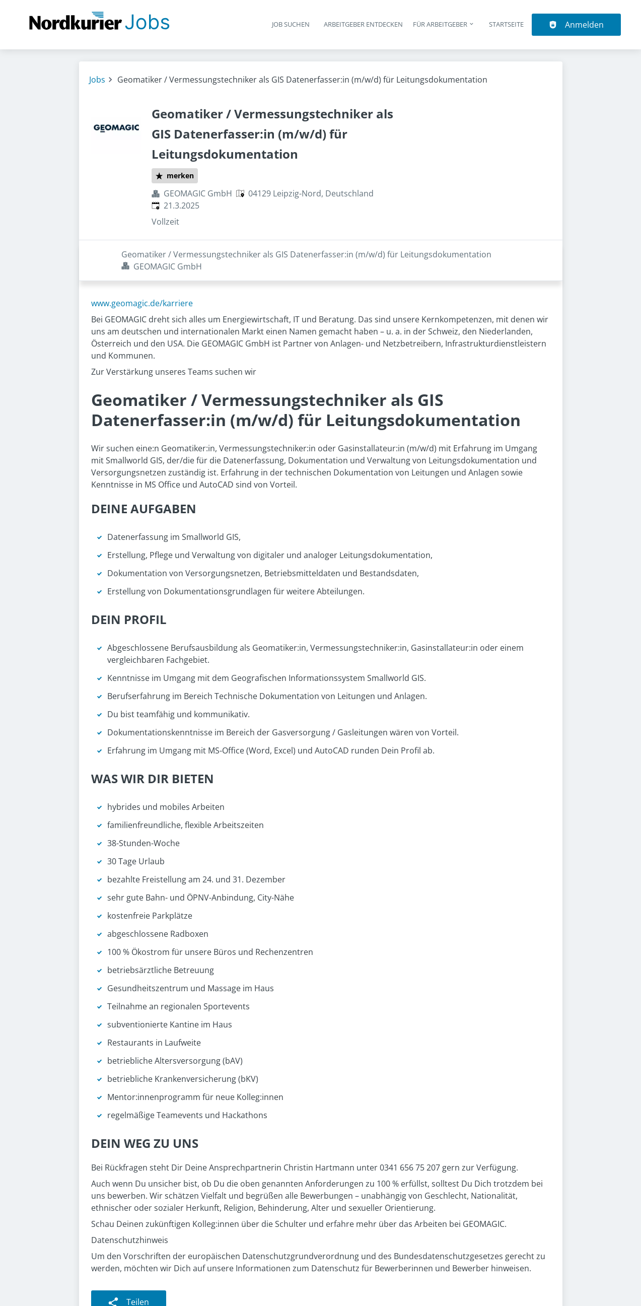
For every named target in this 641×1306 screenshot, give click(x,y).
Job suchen (291, 24)
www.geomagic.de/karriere (142, 262)
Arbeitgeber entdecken (363, 24)
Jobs (97, 79)
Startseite (506, 24)
